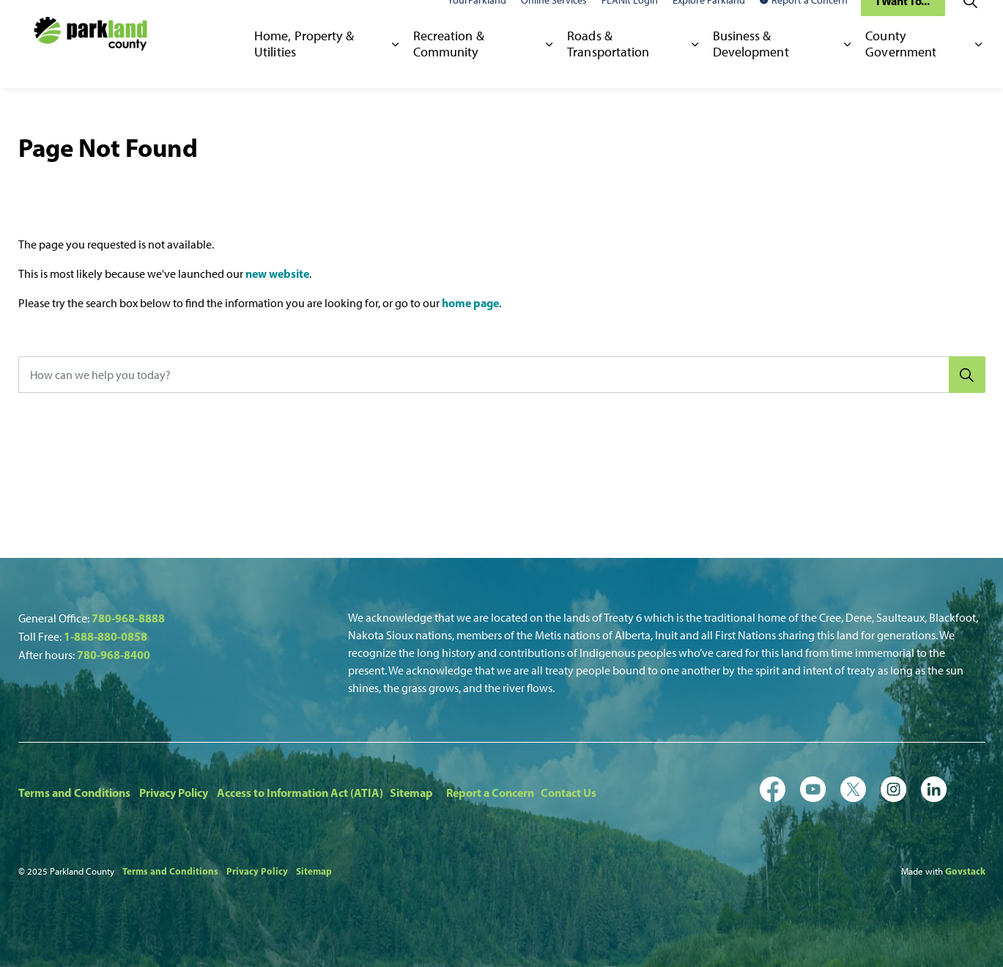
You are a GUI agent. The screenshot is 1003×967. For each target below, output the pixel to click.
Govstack (965, 871)
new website (277, 273)
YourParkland (477, 21)
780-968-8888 (128, 618)
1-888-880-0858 (105, 636)
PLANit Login (630, 21)
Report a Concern (804, 21)
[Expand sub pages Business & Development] (848, 66)
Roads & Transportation (608, 65)
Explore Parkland (709, 21)
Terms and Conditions (74, 792)
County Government (900, 65)
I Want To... (903, 22)
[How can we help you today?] (501, 374)
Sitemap (411, 792)
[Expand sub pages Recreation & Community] (549, 66)
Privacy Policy (173, 792)
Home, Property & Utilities (304, 65)
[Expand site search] (970, 22)
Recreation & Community (448, 65)
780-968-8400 (113, 654)
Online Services (554, 21)
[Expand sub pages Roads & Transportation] (695, 66)
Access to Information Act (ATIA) (300, 792)
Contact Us (568, 792)
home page (470, 302)
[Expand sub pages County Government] (978, 66)
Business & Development (751, 65)
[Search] (967, 374)
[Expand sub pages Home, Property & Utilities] (395, 66)
